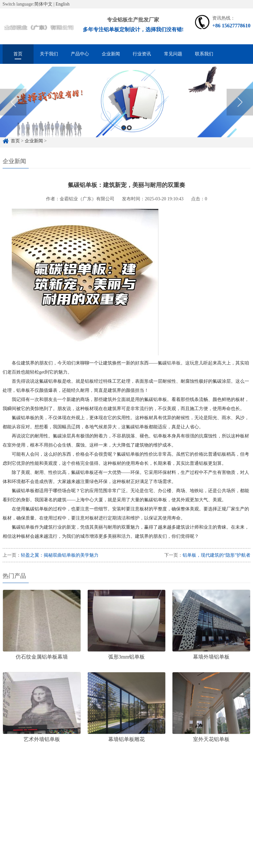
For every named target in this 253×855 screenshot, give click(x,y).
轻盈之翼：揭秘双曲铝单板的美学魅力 (59, 555)
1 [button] (124, 132)
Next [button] (240, 106)
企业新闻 (111, 53)
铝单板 (174, 363)
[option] (126, 106)
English (62, 4)
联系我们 (204, 53)
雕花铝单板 (97, 784)
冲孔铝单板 (130, 784)
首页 (17, 53)
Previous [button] (13, 106)
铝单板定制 (41, 784)
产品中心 (80, 53)
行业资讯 (142, 53)
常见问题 (173, 53)
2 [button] (129, 132)
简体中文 (43, 4)
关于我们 (49, 53)
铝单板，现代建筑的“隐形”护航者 (216, 555)
